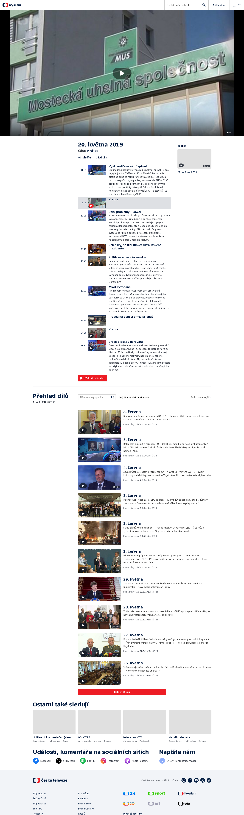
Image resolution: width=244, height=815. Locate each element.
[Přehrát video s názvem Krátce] (122, 73)
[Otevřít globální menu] (237, 5)
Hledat (203, 6)
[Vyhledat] (112, 397)
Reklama (83, 798)
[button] (122, 73)
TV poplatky (39, 803)
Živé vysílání (39, 798)
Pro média (83, 793)
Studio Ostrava (86, 808)
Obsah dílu (84, 157)
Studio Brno (84, 803)
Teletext (37, 808)
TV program (39, 793)
